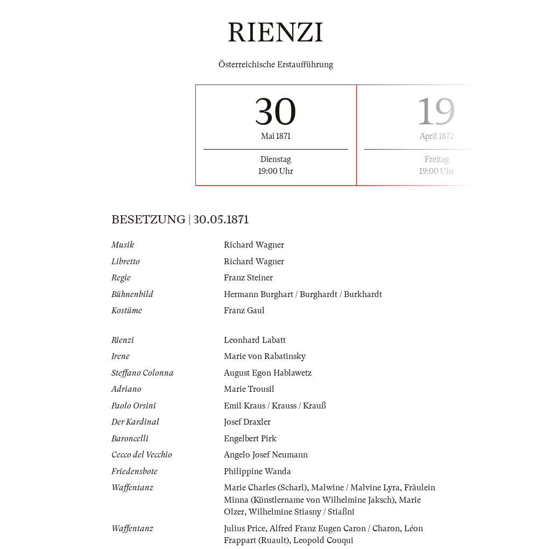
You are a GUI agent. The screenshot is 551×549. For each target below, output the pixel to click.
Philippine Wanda (257, 471)
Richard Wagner (254, 245)
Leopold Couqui (323, 540)
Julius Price (244, 528)
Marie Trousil (249, 389)
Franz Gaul (244, 310)
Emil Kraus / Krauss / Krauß (275, 406)
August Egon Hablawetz (268, 373)
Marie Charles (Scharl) (265, 487)
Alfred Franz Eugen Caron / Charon (335, 528)
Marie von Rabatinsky (265, 356)
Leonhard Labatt (255, 340)
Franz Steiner (248, 278)
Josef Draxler (247, 422)
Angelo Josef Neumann (266, 455)
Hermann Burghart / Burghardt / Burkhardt (303, 294)
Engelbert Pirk (250, 439)
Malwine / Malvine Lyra (355, 487)
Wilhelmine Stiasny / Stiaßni (302, 512)
